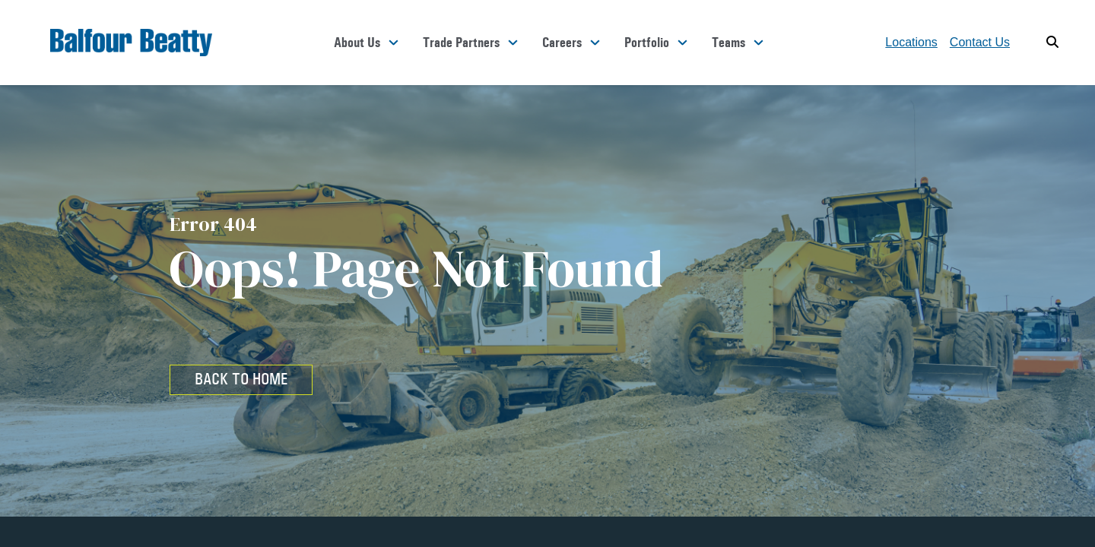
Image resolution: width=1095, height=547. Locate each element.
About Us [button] (357, 42)
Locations (911, 42)
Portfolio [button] (646, 42)
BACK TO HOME (241, 379)
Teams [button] (728, 42)
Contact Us (980, 42)
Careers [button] (562, 42)
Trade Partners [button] (461, 42)
